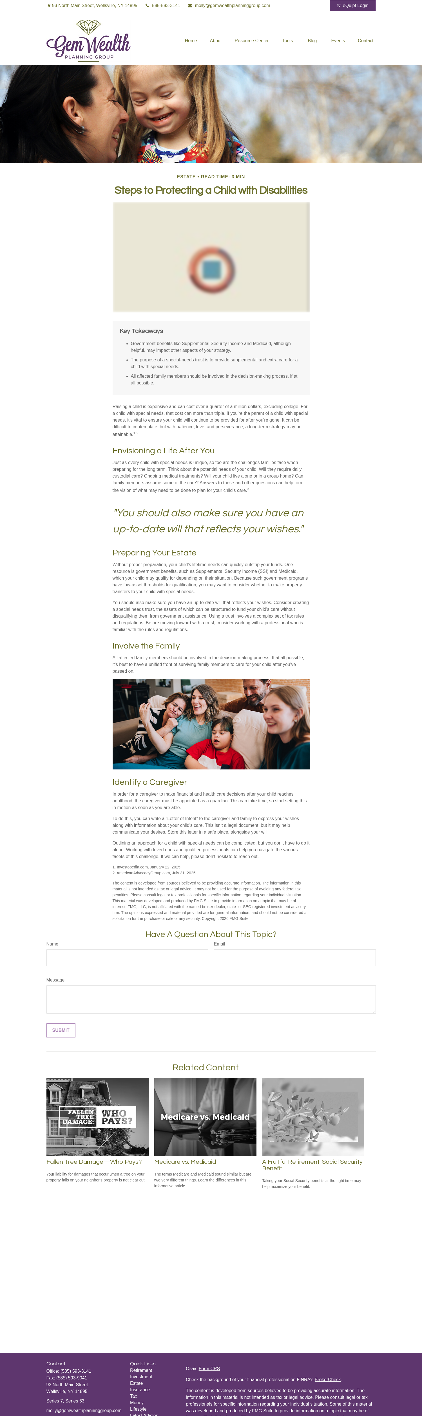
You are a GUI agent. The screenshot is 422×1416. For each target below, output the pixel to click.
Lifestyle (138, 1409)
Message (55, 980)
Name (52, 944)
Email (219, 944)
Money (137, 1402)
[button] (191, 41)
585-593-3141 (162, 5)
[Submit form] (60, 1030)
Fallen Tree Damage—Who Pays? (94, 1162)
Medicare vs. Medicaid (185, 1162)
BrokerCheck (328, 1379)
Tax (133, 1396)
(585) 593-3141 (76, 1371)
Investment (141, 1376)
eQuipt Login (352, 5)
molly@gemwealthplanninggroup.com (228, 5)
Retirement (141, 1370)
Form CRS (209, 1368)
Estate (136, 1383)
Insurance (140, 1389)
